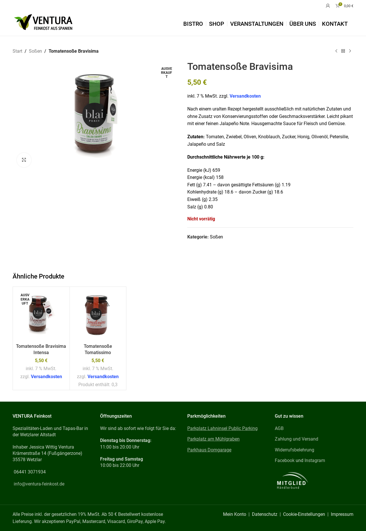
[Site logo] (43, 23)
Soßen (35, 51)
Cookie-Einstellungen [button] (304, 514)
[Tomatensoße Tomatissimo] (98, 315)
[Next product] (350, 51)
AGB (279, 428)
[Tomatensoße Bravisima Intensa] (41, 315)
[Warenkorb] (344, 5)
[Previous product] (336, 51)
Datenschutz (264, 514)
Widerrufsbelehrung (294, 450)
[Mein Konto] (328, 5)
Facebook (285, 460)
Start (17, 51)
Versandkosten (245, 95)
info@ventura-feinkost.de (39, 484)
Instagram (315, 460)
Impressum (342, 514)
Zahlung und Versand (296, 439)
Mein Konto (234, 514)
